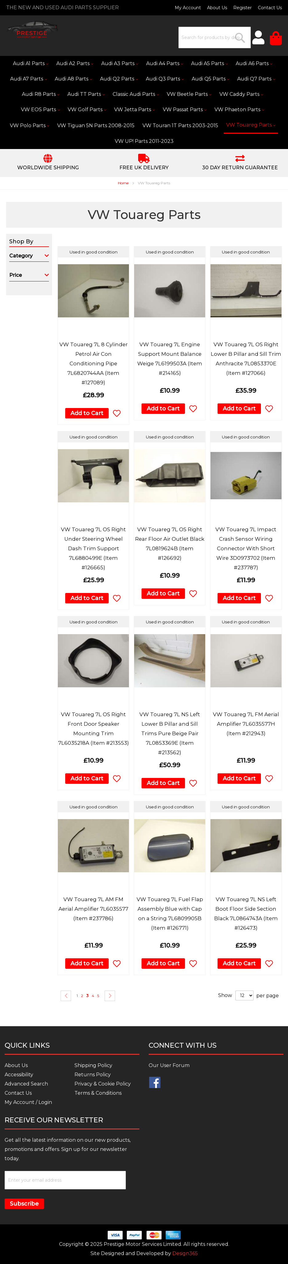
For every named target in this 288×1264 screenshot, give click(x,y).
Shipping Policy (93, 1065)
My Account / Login (28, 1102)
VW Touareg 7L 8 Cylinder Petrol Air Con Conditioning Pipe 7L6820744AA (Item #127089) (93, 363)
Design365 (185, 1253)
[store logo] (32, 29)
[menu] (144, 102)
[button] (117, 413)
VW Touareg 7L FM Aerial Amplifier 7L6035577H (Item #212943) (246, 723)
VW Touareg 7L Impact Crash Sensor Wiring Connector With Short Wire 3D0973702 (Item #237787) (245, 548)
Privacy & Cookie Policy (102, 1084)
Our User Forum (169, 1065)
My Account (188, 7)
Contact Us (270, 7)
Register (242, 7)
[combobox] (214, 37)
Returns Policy (92, 1075)
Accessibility (19, 1075)
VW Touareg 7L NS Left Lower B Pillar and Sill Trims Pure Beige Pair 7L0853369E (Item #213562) (169, 733)
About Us (217, 7)
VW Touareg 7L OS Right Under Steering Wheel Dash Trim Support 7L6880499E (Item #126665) (93, 548)
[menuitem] (30, 63)
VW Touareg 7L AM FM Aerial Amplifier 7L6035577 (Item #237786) (93, 908)
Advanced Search (26, 1084)
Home (124, 183)
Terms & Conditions (98, 1093)
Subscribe (24, 1203)
